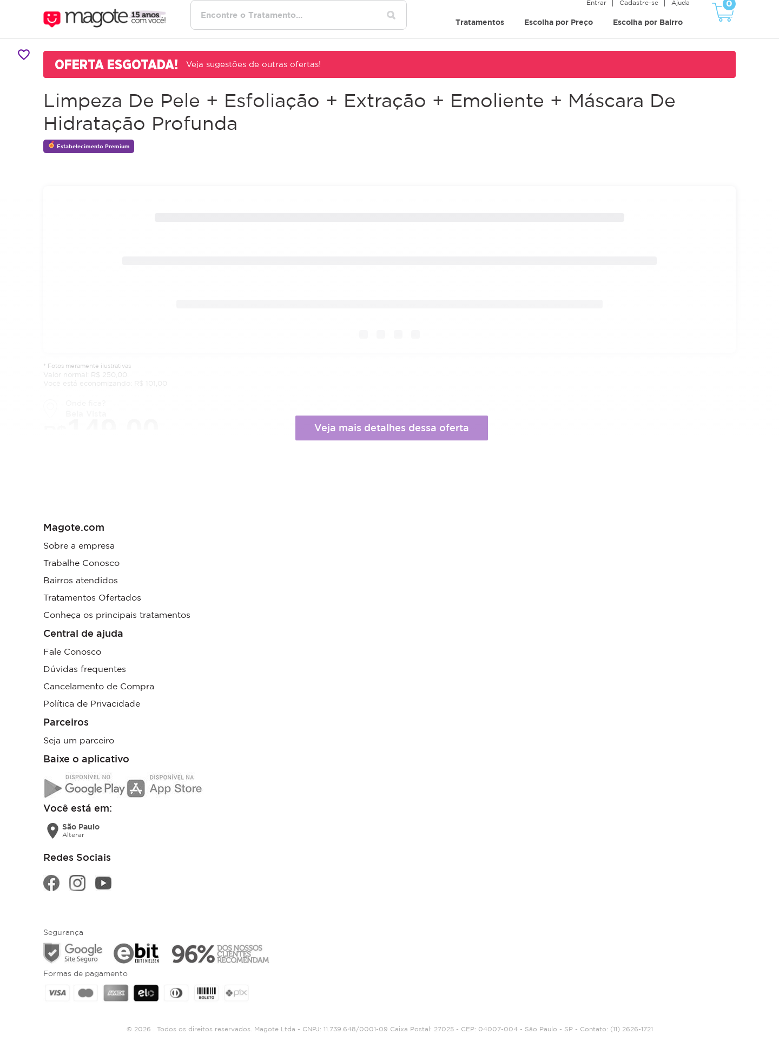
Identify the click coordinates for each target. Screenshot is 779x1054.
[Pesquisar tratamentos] (391, 15)
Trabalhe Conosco (81, 563)
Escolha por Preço (558, 22)
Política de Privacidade (91, 703)
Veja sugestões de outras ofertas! (253, 64)
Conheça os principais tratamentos (116, 615)
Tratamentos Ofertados (92, 597)
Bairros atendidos (80, 580)
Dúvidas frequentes (84, 669)
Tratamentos (479, 22)
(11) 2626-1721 (631, 1028)
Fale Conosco (72, 651)
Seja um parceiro (78, 740)
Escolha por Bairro (648, 22)
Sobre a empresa (79, 545)
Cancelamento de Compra (98, 686)
